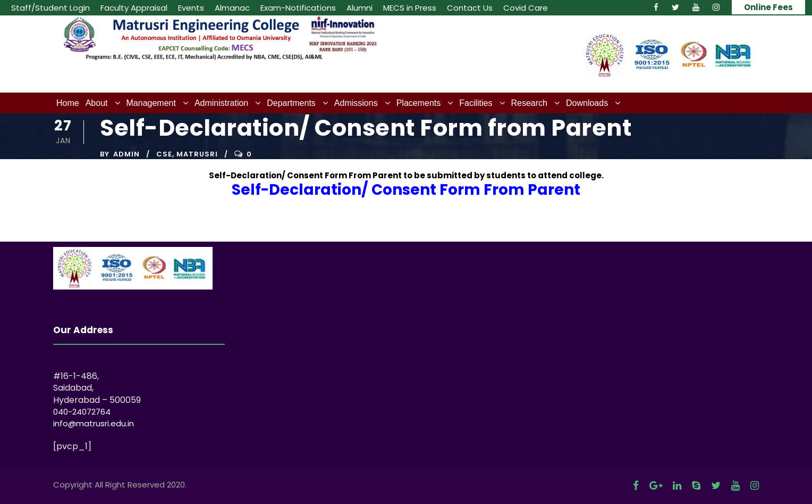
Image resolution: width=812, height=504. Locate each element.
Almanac (232, 7)
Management (151, 103)
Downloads (587, 103)
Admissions (356, 103)
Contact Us (470, 7)
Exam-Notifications (298, 7)
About (97, 103)
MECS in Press (409, 7)
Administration (221, 103)
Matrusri (197, 154)
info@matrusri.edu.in (93, 423)
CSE (164, 154)
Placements (418, 103)
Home (67, 103)
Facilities (475, 103)
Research (529, 103)
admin (126, 154)
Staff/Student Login (50, 7)
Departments (291, 103)
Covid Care (525, 7)
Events (191, 7)
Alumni (359, 7)
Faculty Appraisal (133, 7)
